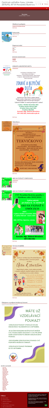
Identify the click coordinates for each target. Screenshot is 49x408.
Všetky (4, 390)
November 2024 (5, 382)
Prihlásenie (46, 4)
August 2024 (5, 385)
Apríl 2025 (4, 377)
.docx (13, 48)
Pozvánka (14, 58)
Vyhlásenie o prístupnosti (7, 401)
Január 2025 (5, 380)
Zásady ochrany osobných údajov (8, 405)
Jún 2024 (4, 386)
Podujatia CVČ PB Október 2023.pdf (18, 26)
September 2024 (5, 384)
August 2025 (5, 375)
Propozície (14, 248)
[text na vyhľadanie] (41, 2)
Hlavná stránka (22, 15)
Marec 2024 (5, 389)
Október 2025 (5, 373)
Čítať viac (14, 28)
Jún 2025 (4, 376)
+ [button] (36, 4)
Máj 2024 (4, 387)
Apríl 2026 (4, 367)
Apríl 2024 (4, 388)
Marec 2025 (5, 378)
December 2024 (5, 381)
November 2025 (5, 372)
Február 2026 (5, 369)
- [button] (38, 4)
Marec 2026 (5, 368)
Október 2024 (5, 383)
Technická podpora (6, 399)
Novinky (28, 15)
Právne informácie (6, 403)
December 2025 (5, 371)
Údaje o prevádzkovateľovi (7, 406)
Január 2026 (5, 370)
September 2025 (5, 374)
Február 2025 (5, 379)
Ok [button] (45, 405)
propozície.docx (15, 180)
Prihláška (14, 59)
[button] (42, 4)
